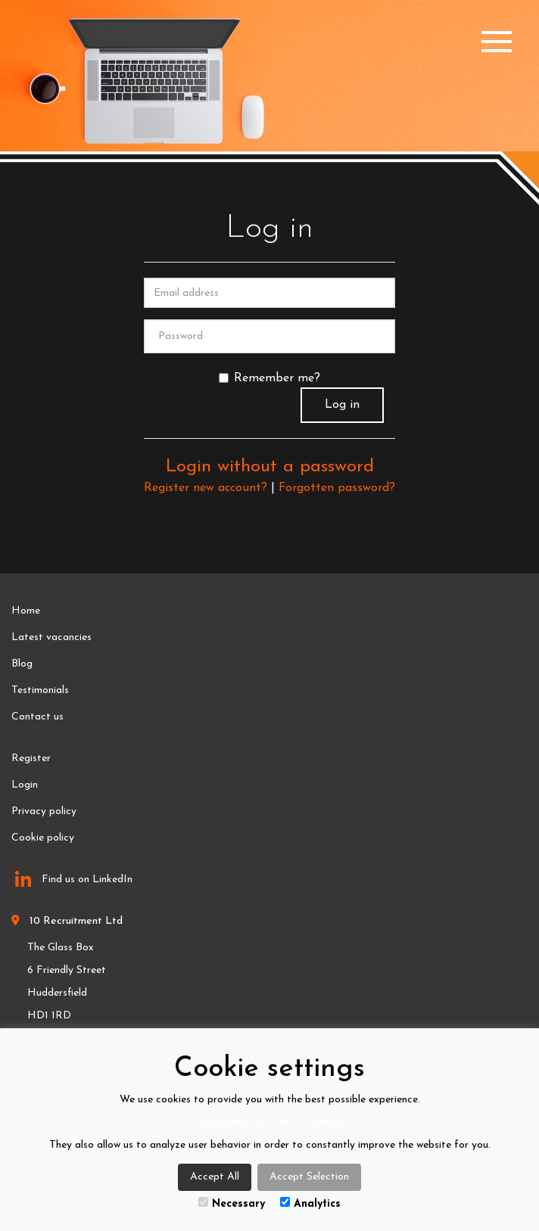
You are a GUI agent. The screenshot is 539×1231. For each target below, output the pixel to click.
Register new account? (205, 488)
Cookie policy (42, 838)
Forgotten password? (337, 488)
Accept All (214, 1177)
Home (25, 611)
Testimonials (40, 690)
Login (24, 785)
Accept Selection (309, 1177)
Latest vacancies (51, 637)
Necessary (231, 1203)
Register (31, 758)
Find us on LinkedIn (73, 880)
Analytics (310, 1203)
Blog (22, 664)
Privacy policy (43, 811)
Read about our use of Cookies (270, 1122)
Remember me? (269, 378)
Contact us (37, 717)
